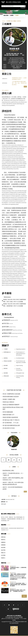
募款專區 (3, 525)
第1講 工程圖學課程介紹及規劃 (11, 394)
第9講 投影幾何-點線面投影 (10, 417)
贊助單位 (3, 539)
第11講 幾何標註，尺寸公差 (10, 422)
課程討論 (3, 537)
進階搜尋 (23, 7)
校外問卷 (3, 550)
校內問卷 (3, 547)
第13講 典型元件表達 (9, 428)
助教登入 (3, 557)
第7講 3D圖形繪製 (8, 412)
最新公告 (3, 552)
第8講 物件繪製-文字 (8, 414)
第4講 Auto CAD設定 (8, 402)
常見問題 (3, 555)
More (25, 86)
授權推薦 (3, 544)
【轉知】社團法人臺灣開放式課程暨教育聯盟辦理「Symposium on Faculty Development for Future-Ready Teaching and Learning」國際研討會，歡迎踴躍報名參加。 (18, 577)
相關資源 (3, 542)
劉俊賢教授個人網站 (8, 470)
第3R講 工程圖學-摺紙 (9, 399)
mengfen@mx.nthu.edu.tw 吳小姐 (14, 617)
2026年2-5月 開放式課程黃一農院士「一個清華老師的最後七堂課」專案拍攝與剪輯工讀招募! (18, 584)
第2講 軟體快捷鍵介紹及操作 (11, 396)
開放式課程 (6, 15)
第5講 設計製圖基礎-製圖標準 (11, 404)
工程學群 (11, 15)
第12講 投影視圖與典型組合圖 (11, 425)
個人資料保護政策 (17, 615)
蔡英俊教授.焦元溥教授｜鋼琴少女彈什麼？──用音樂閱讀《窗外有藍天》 (18, 590)
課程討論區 (3, 504)
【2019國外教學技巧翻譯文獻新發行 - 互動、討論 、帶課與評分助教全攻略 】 (19, 83)
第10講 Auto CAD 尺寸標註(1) (11, 420)
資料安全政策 (10, 615)
